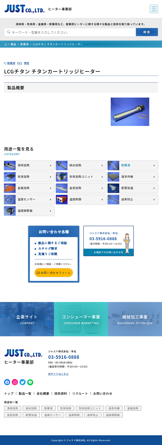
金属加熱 (132, 408)
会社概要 (42, 393)
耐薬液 (11, 63)
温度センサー (52, 415)
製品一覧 (25, 393)
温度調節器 (113, 415)
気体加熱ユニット (90, 408)
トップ (9, 393)
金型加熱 (12, 415)
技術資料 (60, 393)
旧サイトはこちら (58, 373)
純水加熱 (31, 408)
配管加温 (31, 415)
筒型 (26, 63)
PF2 (19, 63)
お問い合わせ (103, 393)
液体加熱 (12, 408)
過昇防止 (92, 415)
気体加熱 (65, 408)
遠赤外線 (114, 408)
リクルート (80, 393)
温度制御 (74, 415)
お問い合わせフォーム (54, 273)
